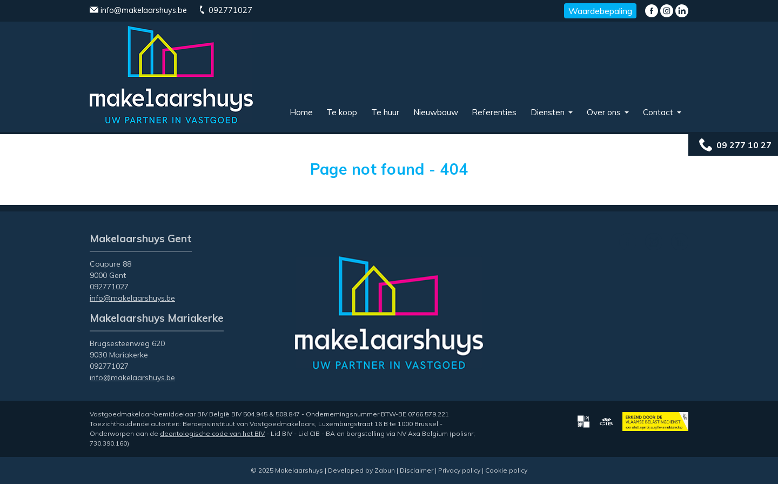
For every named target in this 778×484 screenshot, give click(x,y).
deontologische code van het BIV (212, 433)
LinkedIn (681, 10)
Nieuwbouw (435, 112)
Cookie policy (506, 470)
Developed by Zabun (361, 470)
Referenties (494, 112)
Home (301, 112)
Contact (659, 112)
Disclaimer (416, 470)
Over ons (605, 112)
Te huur (385, 112)
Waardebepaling (600, 10)
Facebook (651, 10)
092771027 (225, 10)
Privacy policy (459, 470)
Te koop (341, 112)
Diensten (549, 112)
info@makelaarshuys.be (138, 10)
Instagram (666, 10)
